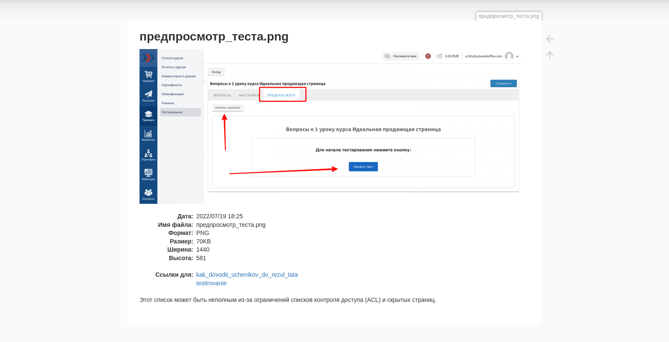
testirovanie (211, 283)
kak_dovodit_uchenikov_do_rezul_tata (247, 274)
